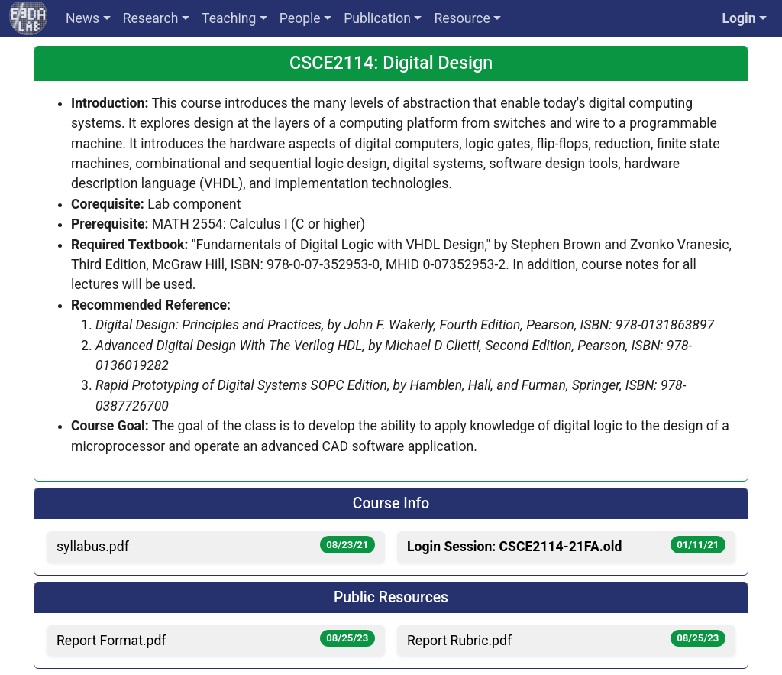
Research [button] (151, 18)
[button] (744, 18)
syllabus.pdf (216, 545)
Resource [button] (462, 18)
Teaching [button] (229, 18)
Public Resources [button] (391, 597)
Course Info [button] (391, 503)
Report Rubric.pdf (566, 639)
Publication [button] (377, 18)
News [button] (82, 18)
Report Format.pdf (216, 639)
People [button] (300, 18)
